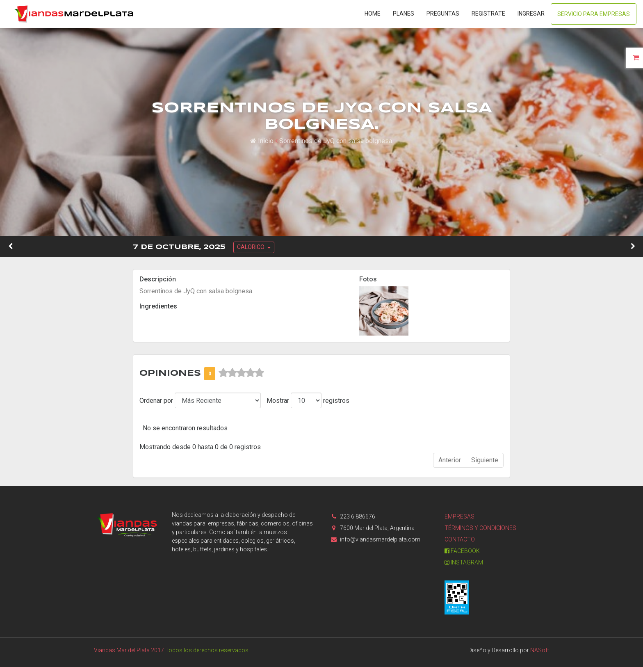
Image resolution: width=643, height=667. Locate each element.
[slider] (241, 373)
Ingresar (531, 13)
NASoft (539, 650)
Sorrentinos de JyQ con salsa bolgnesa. (336, 141)
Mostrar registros (308, 400)
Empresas (459, 516)
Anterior (449, 460)
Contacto (460, 539)
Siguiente (484, 460)
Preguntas (442, 13)
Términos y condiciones (480, 528)
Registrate (488, 13)
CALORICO (251, 247)
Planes (403, 13)
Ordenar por (156, 400)
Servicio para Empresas (593, 14)
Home (373, 13)
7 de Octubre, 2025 (179, 247)
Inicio (262, 141)
